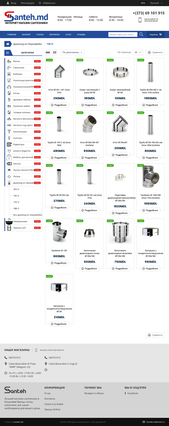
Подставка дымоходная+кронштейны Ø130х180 (120, 198)
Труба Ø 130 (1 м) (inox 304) (59, 144)
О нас (47, 393)
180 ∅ (16, 195)
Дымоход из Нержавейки (27, 44)
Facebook (131, 393)
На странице (124, 52)
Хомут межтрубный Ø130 (120, 91)
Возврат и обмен (94, 393)
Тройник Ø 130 (59, 250)
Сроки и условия (53, 404)
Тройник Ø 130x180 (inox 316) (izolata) (151, 196)
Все (27, 214)
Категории (27, 52)
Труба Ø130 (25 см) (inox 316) (89, 196)
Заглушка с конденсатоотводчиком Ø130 (59, 309)
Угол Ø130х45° (120, 142)
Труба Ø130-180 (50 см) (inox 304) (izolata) (150, 144)
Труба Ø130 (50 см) (59, 195)
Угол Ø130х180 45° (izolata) (89, 144)
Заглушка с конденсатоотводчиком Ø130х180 (150, 253)
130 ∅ (50, 44)
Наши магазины (17, 350)
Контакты (49, 398)
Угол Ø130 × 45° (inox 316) (59, 91)
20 (138, 52)
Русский (156, 2)
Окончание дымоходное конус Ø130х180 (90, 253)
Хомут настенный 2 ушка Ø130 (90, 91)
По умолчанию (72, 52)
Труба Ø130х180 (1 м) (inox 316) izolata (150, 91)
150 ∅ (16, 202)
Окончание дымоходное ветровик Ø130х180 (120, 253)
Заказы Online (52, 409)
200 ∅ (16, 189)
